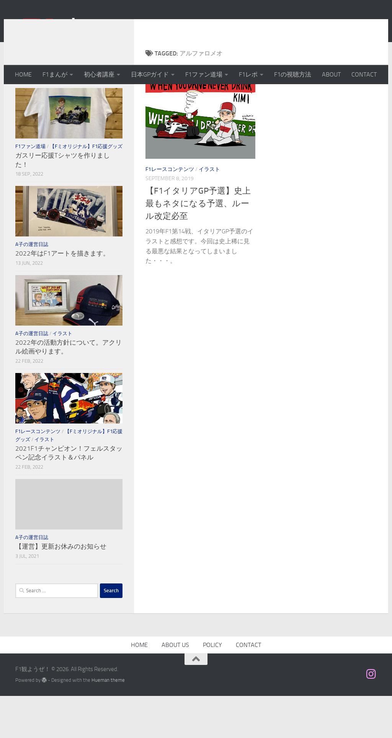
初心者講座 (99, 74)
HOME (23, 74)
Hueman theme (108, 722)
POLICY (212, 687)
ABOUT (331, 74)
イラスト (209, 211)
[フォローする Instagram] (371, 716)
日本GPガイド (150, 74)
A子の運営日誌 (31, 286)
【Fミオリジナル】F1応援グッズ (86, 188)
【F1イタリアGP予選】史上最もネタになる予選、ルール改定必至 (198, 245)
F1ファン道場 (203, 74)
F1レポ (248, 74)
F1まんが (54, 74)
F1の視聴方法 (292, 74)
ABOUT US (175, 687)
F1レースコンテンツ (169, 211)
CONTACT (364, 74)
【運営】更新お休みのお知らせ (60, 588)
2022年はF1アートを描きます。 (62, 295)
